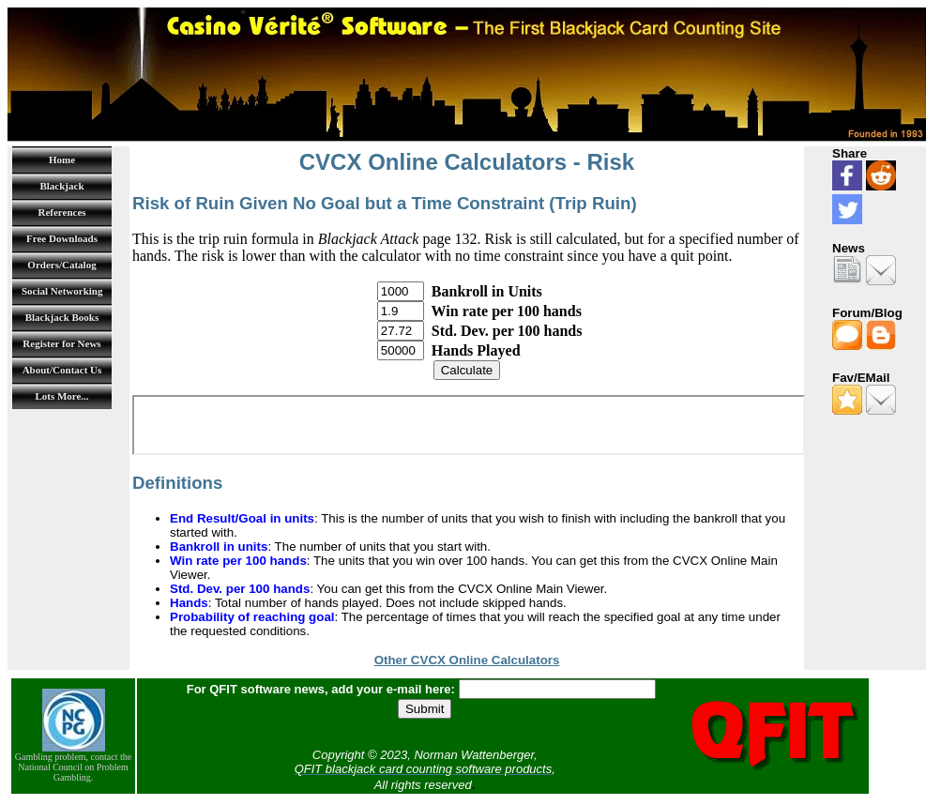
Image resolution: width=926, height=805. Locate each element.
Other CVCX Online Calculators (467, 660)
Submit (424, 709)
